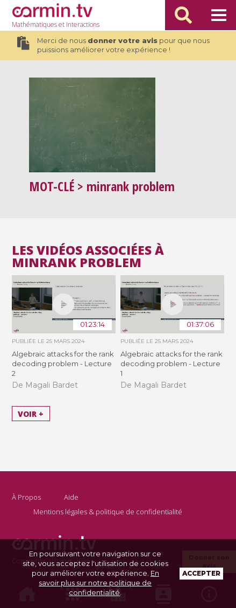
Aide (71, 497)
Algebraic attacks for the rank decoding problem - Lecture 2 (63, 364)
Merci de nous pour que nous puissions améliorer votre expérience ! (113, 45)
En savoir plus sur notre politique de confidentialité (99, 583)
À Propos (26, 497)
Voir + (31, 413)
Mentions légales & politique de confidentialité (107, 511)
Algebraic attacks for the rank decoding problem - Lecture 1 (171, 364)
